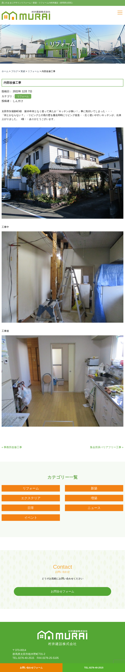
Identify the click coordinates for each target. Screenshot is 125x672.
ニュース (94, 508)
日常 (31, 508)
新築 (94, 488)
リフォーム (31, 488)
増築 (94, 498)
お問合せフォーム (62, 591)
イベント (30, 517)
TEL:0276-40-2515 (93, 667)
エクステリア (31, 498)
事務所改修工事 (13, 447)
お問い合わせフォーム (31, 667)
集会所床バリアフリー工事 (105, 447)
